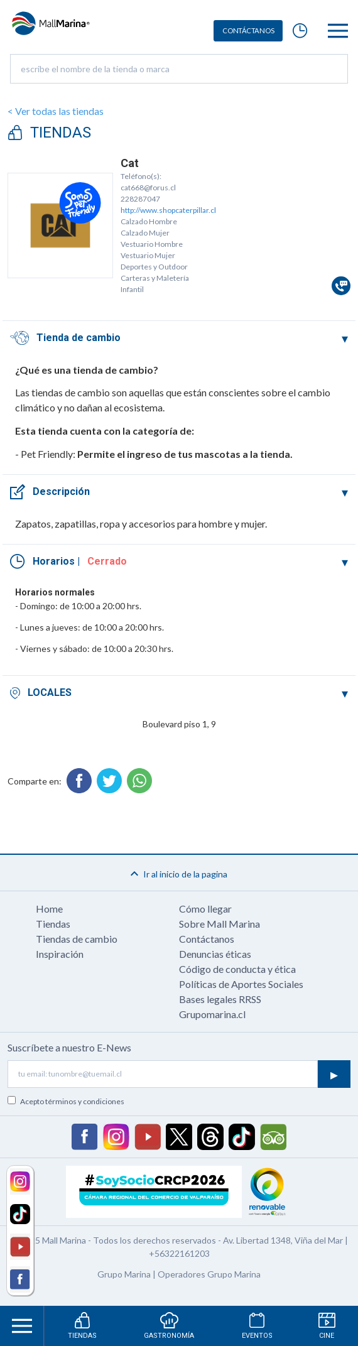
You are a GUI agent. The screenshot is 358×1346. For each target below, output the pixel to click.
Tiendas (53, 924)
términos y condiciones (84, 1101)
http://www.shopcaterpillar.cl (168, 210)
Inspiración (60, 954)
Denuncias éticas (215, 954)
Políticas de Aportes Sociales (241, 984)
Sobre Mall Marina (219, 924)
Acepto (72, 1101)
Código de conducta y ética (237, 969)
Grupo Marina (124, 1274)
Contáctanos (206, 939)
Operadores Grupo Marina (209, 1274)
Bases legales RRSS (220, 999)
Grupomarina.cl (212, 1014)
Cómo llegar (205, 909)
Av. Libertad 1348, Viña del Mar (283, 1240)
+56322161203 (179, 1253)
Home (49, 909)
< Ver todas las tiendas (56, 111)
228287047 (140, 199)
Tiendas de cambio (76, 939)
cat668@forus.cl (148, 187)
